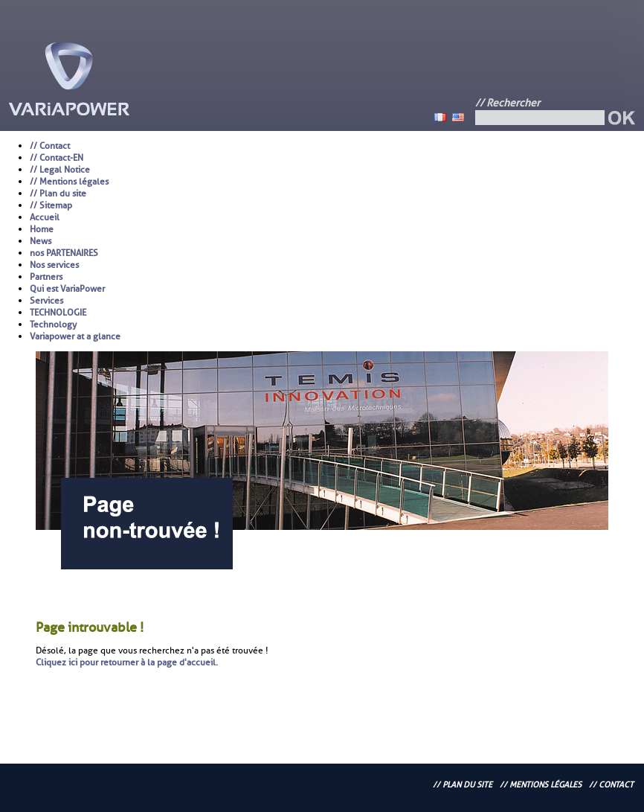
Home (42, 229)
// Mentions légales (69, 182)
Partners (46, 277)
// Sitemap (51, 205)
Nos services (54, 265)
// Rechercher (507, 103)
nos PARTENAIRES (64, 253)
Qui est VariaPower (67, 289)
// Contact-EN (56, 158)
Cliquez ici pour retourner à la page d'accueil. (127, 662)
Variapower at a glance (75, 336)
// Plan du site (58, 193)
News (40, 241)
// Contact (50, 146)
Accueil (44, 217)
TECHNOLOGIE (58, 313)
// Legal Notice (60, 170)
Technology (53, 324)
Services (46, 301)
